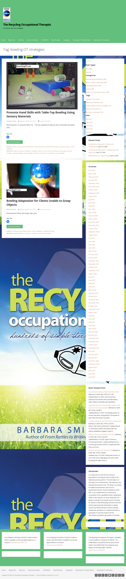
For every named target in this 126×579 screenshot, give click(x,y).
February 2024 (93, 254)
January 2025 (93, 219)
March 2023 (92, 290)
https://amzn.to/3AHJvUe (97, 550)
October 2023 (93, 267)
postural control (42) (92, 99)
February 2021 (93, 354)
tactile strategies (28, 153)
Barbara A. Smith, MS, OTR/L (27, 121)
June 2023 (92, 280)
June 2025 (92, 203)
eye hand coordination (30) (94, 112)
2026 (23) (89, 119)
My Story (21, 40)
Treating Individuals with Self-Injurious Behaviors (105, 421)
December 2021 (94, 338)
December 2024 (94, 222)
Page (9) (88, 72)
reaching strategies (18, 153)
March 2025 (92, 212)
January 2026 (93, 180)
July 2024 (91, 238)
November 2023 (94, 264)
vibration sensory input (39, 153)
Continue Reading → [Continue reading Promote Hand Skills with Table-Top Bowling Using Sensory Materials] (14, 142)
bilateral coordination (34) (94, 102)
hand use (40, 151)
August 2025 (93, 196)
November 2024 (94, 225)
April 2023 (92, 287)
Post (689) (89, 69)
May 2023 (92, 283)
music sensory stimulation (51, 151)
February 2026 (93, 177)
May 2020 (92, 374)
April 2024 (92, 248)
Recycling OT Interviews (101, 40)
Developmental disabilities (52, 147)
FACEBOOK (44, 40)
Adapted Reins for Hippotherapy (99, 156)
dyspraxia (62, 147)
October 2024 (93, 229)
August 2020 (93, 367)
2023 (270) (89, 129)
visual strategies (60, 153)
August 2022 (93, 312)
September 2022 (94, 309)
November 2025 (94, 187)
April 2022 (92, 325)
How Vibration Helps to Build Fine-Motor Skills (104, 392)
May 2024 (92, 245)
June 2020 (92, 371)
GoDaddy (55, 575)
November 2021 (94, 342)
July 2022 (91, 316)
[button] (7, 137)
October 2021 (93, 345)
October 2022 (93, 306)
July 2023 (91, 277)
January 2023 (93, 296)
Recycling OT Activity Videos (82, 40)
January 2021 (93, 358)
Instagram (66, 40)
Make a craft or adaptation (34, 231)
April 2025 (92, 209)
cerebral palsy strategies (44, 233)
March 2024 (92, 251)
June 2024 (92, 241)
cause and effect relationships (25, 147)
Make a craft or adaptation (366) (96, 82)
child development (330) (93, 86)
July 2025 (91, 200)
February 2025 (93, 216)
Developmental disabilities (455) (96, 79)
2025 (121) (89, 122)
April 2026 (92, 170)
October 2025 (93, 190)
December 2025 (94, 183)
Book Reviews (55, 40)
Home (3, 40)
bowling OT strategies (31, 151)
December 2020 (94, 361)
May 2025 (92, 206)
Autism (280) (90, 89)
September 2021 (94, 348)
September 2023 (94, 271)
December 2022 (94, 300)
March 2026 (92, 174)
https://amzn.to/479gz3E (55, 545)
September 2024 (94, 232)
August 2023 (93, 274)
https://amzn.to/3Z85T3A (18, 542)
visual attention (51, 153)
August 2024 (93, 235)
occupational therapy (48, 231)
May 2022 (92, 322)
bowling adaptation (18, 233)
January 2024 (93, 258)
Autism (14, 147)
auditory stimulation (18, 151)
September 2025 (94, 193)
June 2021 (92, 351)
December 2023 (94, 261)
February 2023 (93, 293)
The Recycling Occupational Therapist (27, 24)
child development (39, 147)
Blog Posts (11, 40)
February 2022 (93, 332)
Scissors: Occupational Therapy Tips (100, 450)
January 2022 (93, 335)
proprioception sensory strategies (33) (98, 106)
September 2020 (94, 364)
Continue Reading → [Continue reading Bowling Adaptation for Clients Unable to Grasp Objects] (14, 226)
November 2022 (94, 303)
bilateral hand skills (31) (93, 109)
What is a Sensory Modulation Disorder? (102, 434)
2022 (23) (89, 132)
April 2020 (92, 377)
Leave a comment (45, 121)
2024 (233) (89, 126)
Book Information (32, 40)
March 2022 (92, 329)
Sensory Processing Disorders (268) (97, 92)
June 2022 (92, 319)
